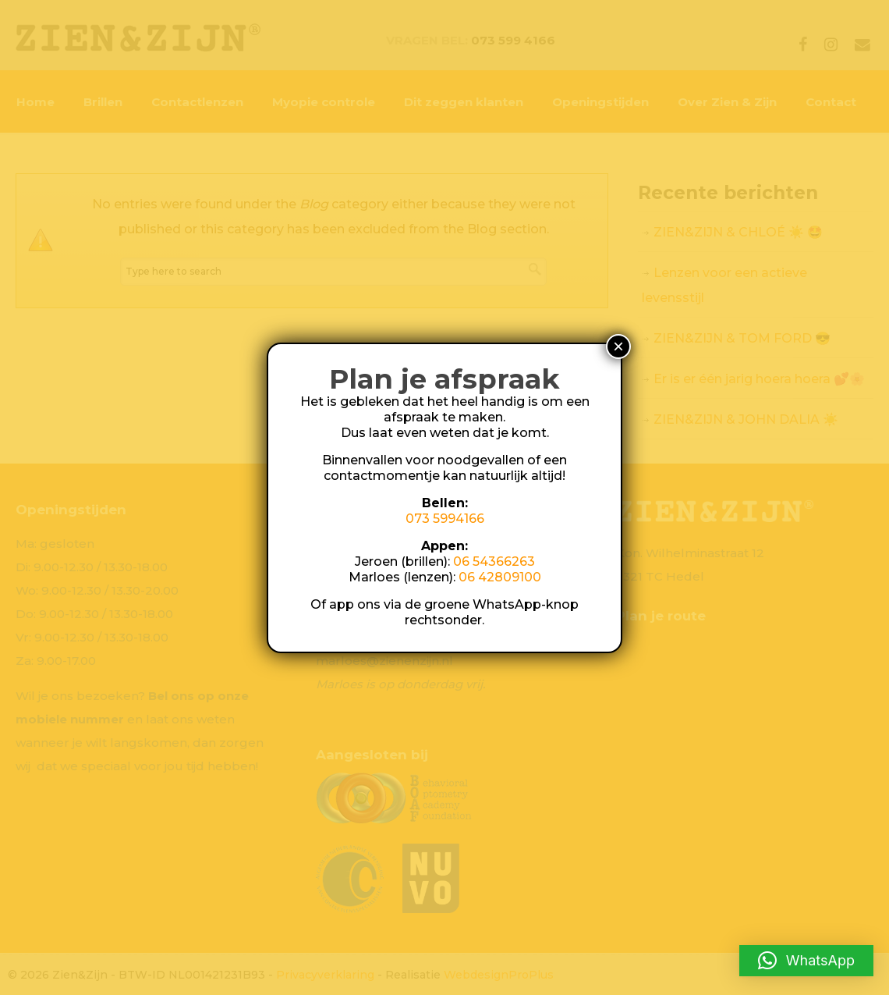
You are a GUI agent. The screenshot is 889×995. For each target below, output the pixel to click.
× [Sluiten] (618, 346)
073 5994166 (445, 518)
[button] (806, 960)
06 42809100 (500, 577)
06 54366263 (494, 561)
